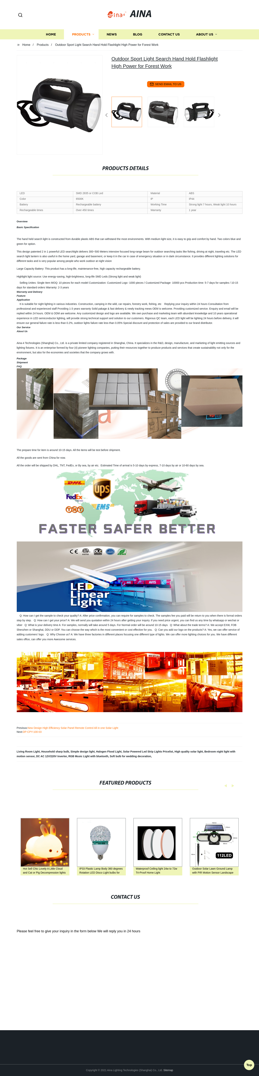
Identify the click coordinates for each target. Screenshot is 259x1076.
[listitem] (130, 113)
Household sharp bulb (55, 751)
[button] (20, 15)
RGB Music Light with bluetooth (88, 756)
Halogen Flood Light (109, 751)
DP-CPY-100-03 (32, 731)
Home (51, 52)
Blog (137, 52)
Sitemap (168, 1070)
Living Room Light (28, 751)
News (112, 52)
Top (249, 1066)
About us (204, 52)
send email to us (166, 84)
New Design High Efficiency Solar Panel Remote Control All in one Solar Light (73, 727)
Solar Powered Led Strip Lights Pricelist (148, 751)
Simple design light (83, 751)
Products (81, 52)
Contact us (169, 52)
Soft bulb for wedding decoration (130, 756)
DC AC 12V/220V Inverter (51, 756)
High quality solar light (189, 751)
